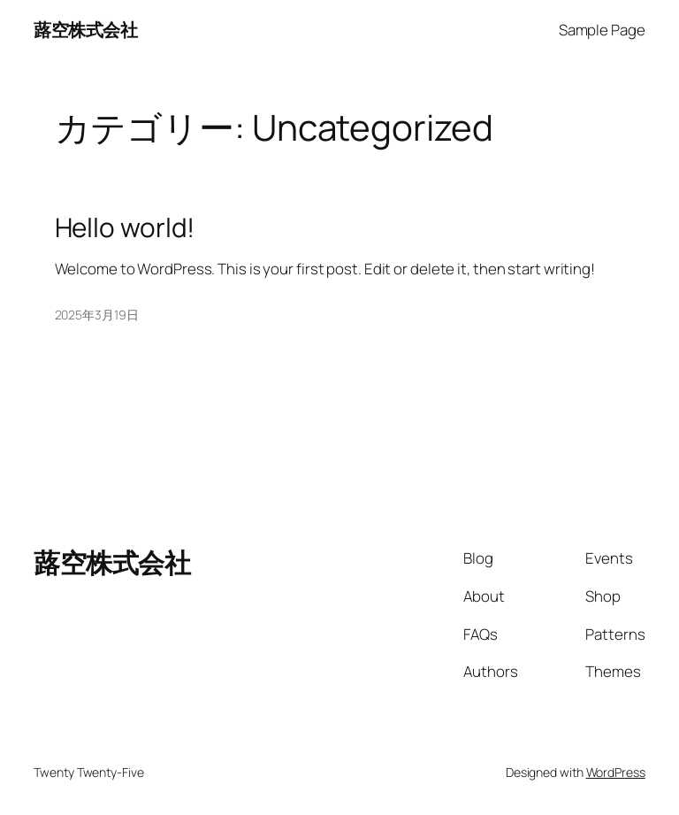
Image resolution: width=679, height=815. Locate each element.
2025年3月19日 (97, 314)
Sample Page (602, 29)
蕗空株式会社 (85, 30)
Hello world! (125, 227)
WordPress (615, 772)
